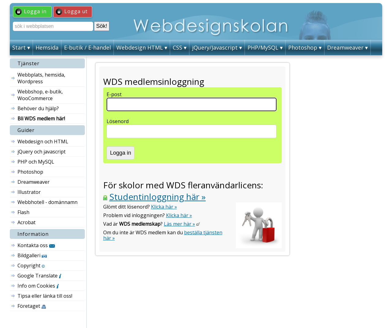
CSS (177, 47)
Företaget (31, 306)
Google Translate (39, 275)
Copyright (31, 265)
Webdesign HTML (139, 47)
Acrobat (26, 222)
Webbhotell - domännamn (47, 202)
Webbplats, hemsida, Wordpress (41, 78)
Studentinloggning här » (157, 196)
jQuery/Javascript (215, 47)
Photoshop (302, 47)
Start (19, 47)
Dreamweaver (345, 47)
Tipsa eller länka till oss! (44, 295)
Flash (23, 212)
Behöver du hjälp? (38, 108)
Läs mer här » (179, 224)
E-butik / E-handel (87, 47)
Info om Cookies (38, 285)
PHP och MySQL (35, 161)
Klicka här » (164, 206)
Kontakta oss (36, 245)
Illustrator (29, 192)
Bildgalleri (32, 255)
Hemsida (47, 47)
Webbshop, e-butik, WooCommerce (40, 95)
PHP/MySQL (262, 47)
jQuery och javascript (41, 151)
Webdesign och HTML (42, 141)
